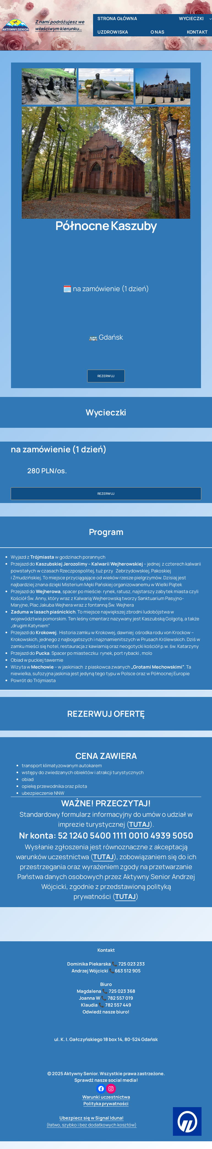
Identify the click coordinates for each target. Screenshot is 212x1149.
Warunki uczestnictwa (106, 1097)
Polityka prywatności (106, 1104)
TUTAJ (139, 824)
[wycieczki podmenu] (210, 18)
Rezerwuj (106, 376)
